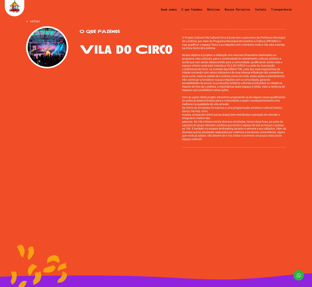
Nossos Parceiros (237, 9)
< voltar (33, 21)
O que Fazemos (191, 9)
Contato (260, 9)
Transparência (281, 9)
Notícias (213, 9)
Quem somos (169, 9)
